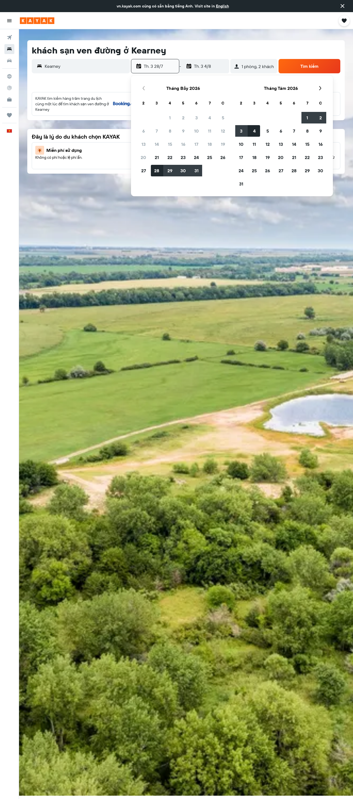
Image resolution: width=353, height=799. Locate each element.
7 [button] (157, 131)
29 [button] (169, 170)
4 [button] (209, 117)
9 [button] (183, 131)
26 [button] (222, 157)
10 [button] (196, 131)
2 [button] (183, 117)
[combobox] (86, 66)
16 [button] (183, 144)
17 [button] (196, 144)
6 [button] (143, 131)
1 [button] (170, 117)
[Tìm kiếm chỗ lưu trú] (9, 49)
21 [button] (157, 157)
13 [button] (143, 144)
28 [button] (156, 170)
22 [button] (169, 157)
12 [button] (223, 131)
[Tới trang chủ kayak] (37, 20)
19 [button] (223, 144)
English (222, 6)
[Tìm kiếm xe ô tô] (9, 60)
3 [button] (196, 117)
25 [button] (209, 157)
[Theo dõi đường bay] (9, 87)
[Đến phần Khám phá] (9, 76)
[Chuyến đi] (9, 115)
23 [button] (183, 157)
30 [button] (183, 170)
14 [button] (157, 144)
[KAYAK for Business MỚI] (9, 99)
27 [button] (143, 170)
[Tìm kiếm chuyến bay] (9, 37)
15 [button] (170, 144)
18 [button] (210, 144)
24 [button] (196, 157)
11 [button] (209, 131)
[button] (342, 6)
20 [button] (143, 157)
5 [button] (223, 117)
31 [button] (196, 170)
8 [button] (170, 131)
